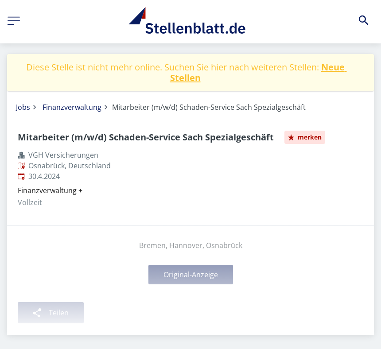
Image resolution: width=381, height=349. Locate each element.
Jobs (23, 107)
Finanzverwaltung (72, 107)
